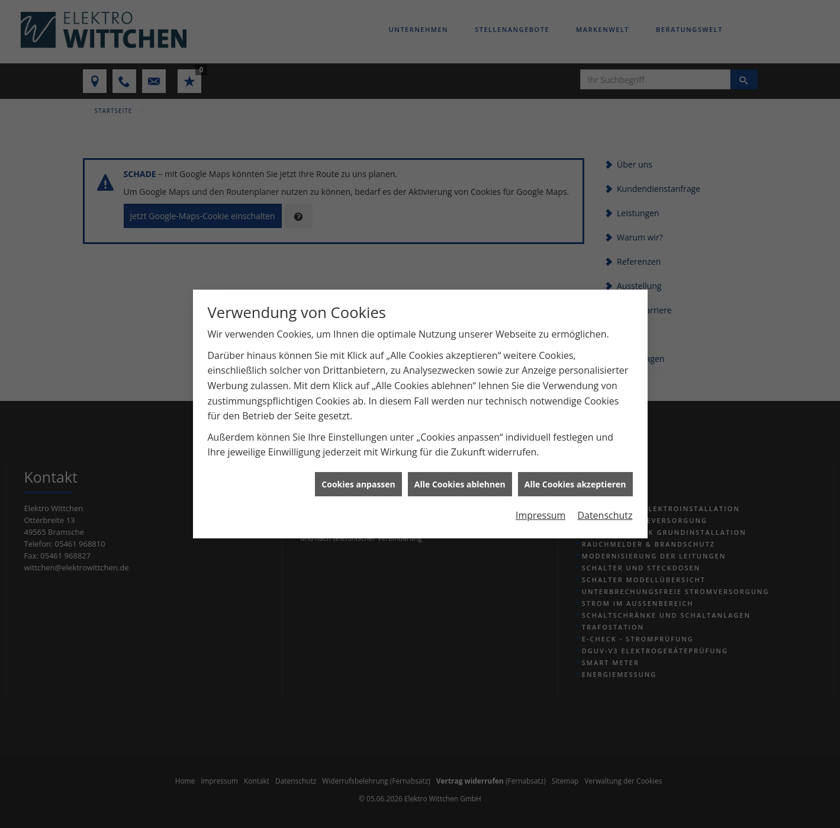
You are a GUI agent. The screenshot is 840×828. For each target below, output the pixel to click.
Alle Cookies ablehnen (460, 476)
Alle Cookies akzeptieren (575, 476)
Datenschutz (604, 507)
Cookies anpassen (358, 476)
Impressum (540, 507)
